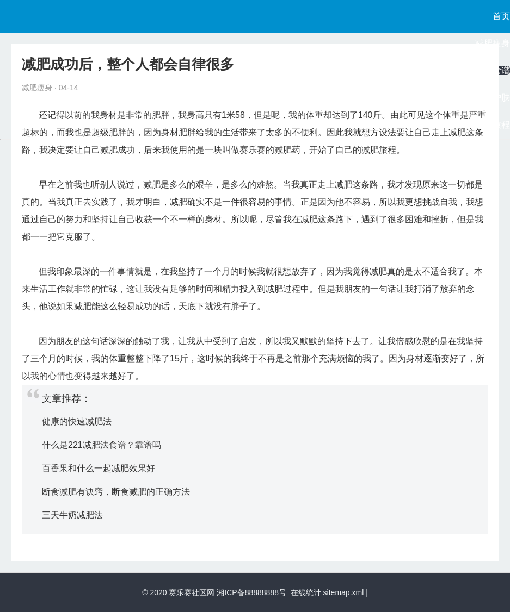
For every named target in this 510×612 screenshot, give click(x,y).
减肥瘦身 (492, 43)
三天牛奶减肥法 (72, 515)
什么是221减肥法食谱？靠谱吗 (101, 444)
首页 (501, 16)
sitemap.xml (343, 592)
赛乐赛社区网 (191, 592)
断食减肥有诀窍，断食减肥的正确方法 (116, 491)
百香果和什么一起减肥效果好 (98, 468)
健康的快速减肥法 (77, 421)
